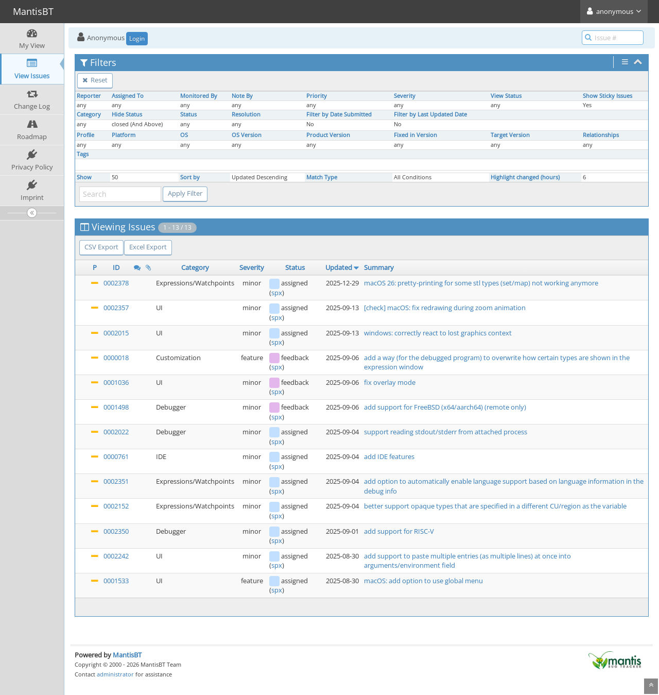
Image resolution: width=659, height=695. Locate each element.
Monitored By (198, 95)
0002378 (116, 282)
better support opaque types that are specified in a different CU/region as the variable (495, 506)
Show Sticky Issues (607, 95)
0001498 (116, 407)
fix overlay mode (389, 382)
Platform (123, 135)
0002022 (116, 431)
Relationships (601, 135)
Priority (316, 95)
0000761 (116, 456)
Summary (379, 267)
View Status (506, 95)
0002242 (116, 556)
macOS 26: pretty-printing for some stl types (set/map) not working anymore (481, 282)
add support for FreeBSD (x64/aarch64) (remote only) (445, 407)
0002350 (116, 531)
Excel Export (148, 246)
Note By (242, 95)
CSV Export (101, 246)
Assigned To (128, 95)
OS (184, 135)
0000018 (116, 357)
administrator (115, 674)
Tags (83, 154)
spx (276, 292)
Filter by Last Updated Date (430, 114)
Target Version (510, 135)
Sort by (190, 177)
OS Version (247, 135)
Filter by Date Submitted (339, 114)
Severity (404, 95)
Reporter (89, 95)
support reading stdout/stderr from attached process (445, 431)
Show (84, 177)
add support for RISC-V (399, 531)
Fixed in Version (415, 135)
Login (137, 38)
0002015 (116, 332)
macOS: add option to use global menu (423, 580)
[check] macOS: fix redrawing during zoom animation (445, 307)
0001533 (116, 580)
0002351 (116, 481)
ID (116, 267)
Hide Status (127, 114)
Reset (95, 79)
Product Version (328, 135)
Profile (85, 135)
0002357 (116, 307)
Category (89, 114)
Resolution (246, 114)
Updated (338, 267)
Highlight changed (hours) (525, 177)
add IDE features (389, 456)
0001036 (116, 382)
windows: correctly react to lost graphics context (438, 332)
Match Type (321, 177)
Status (188, 114)
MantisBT (127, 654)
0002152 (116, 506)
